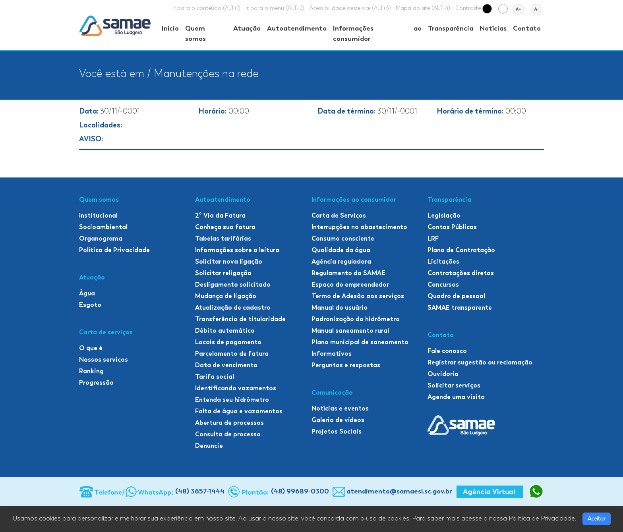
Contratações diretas (461, 273)
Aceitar (597, 518)
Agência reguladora (341, 261)
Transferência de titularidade (240, 319)
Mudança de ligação (225, 296)
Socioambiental (103, 227)
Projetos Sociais (337, 431)
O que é (91, 348)
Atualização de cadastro (233, 307)
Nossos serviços (103, 359)
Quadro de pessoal (456, 296)
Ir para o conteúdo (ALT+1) (206, 8)
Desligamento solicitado (233, 284)
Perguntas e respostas (346, 365)
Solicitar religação (223, 273)
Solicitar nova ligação (228, 261)
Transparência (450, 28)
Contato (527, 28)
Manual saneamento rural (350, 330)
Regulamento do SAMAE (348, 273)
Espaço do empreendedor (350, 284)
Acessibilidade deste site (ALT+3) (350, 8)
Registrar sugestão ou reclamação (480, 362)
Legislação (444, 215)
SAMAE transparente (460, 307)
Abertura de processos (229, 422)
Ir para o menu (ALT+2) (275, 8)
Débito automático (225, 330)
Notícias (493, 28)
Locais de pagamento (228, 342)
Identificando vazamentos (235, 388)
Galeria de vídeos (338, 420)
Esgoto (90, 304)
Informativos (332, 353)
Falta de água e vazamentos (238, 411)
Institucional (98, 215)
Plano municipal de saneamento (360, 342)
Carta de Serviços (339, 215)
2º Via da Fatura (220, 215)
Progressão (96, 382)
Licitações (443, 261)
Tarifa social (214, 376)
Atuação (247, 28)
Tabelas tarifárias (223, 238)
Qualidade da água (341, 250)
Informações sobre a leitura (237, 250)
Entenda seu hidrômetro (232, 399)
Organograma (100, 238)
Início (170, 28)
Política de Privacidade (114, 250)
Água (87, 293)
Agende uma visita (456, 397)
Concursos (443, 284)
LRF (433, 238)
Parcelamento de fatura (232, 353)
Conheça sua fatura (225, 227)
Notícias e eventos (340, 408)
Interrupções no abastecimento (359, 227)
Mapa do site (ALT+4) (423, 8)
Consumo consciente (343, 238)
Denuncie (209, 445)
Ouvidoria (443, 374)
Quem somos (195, 33)
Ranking (91, 371)
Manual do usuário (340, 307)
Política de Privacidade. (542, 518)
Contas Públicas (452, 227)
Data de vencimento (226, 365)
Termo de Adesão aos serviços (358, 296)
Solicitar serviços (454, 385)
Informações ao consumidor (377, 33)
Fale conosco (447, 351)
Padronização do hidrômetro (356, 319)
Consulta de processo (228, 434)
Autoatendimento (297, 28)
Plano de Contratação (461, 250)
